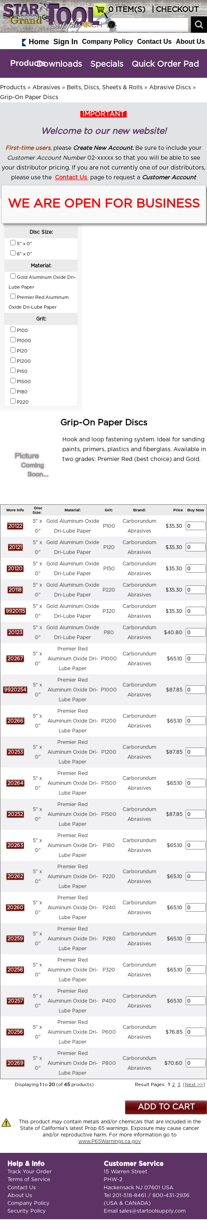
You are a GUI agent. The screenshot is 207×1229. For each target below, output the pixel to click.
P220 (108, 589)
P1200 (108, 720)
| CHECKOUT (174, 10)
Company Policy (107, 41)
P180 (109, 845)
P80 (109, 632)
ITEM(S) (127, 10)
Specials (106, 64)
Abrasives (46, 87)
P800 (109, 1063)
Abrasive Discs (170, 87)
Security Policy (26, 1211)
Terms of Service (28, 1179)
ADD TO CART (166, 1107)
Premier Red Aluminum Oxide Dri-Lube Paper (73, 658)
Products (28, 63)
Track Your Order (29, 1172)
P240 (109, 907)
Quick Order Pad (165, 64)
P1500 (108, 783)
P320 (108, 611)
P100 (109, 526)
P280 (109, 938)
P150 (109, 568)
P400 (109, 1001)
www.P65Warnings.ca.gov (109, 1141)
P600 (109, 1032)
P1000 (109, 658)
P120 (109, 547)
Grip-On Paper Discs (29, 97)
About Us (190, 41)
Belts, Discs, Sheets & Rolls (105, 87)
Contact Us (154, 41)
